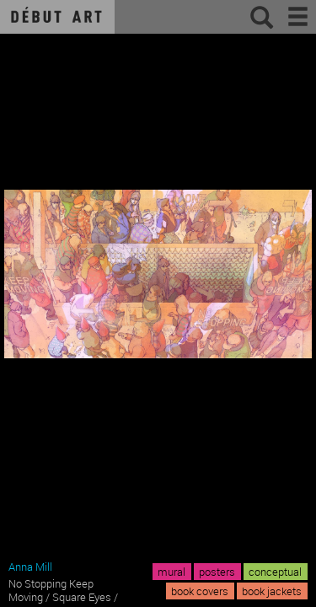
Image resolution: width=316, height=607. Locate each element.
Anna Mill (30, 566)
